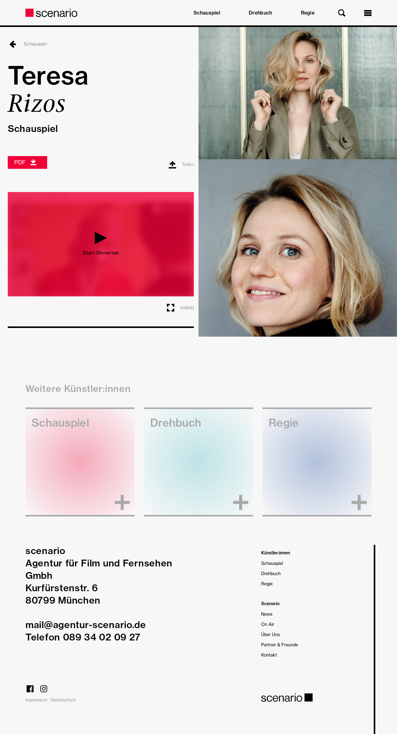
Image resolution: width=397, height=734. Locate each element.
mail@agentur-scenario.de (85, 625)
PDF (25, 162)
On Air (267, 624)
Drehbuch (260, 13)
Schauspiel (207, 13)
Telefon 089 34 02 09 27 (83, 637)
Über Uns (270, 634)
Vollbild (180, 307)
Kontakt (269, 655)
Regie (308, 13)
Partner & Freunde (279, 644)
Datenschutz (63, 699)
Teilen (181, 164)
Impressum (36, 699)
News (266, 614)
